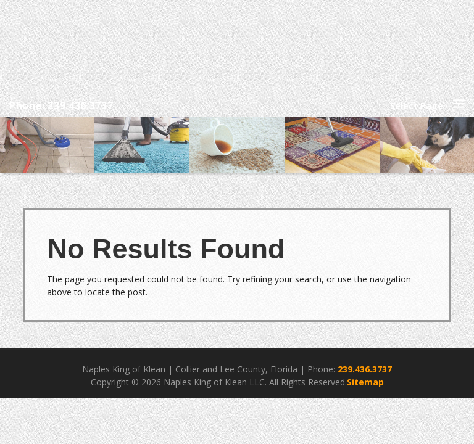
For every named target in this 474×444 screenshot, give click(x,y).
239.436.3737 (365, 369)
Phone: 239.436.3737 (61, 105)
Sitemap (365, 382)
